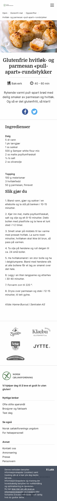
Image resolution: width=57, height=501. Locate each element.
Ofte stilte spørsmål (13, 404)
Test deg (7, 412)
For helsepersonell (12, 432)
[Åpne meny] (52, 5)
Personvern (8, 461)
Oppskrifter (31, 13)
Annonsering (9, 452)
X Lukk (50, 469)
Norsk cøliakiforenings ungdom (20, 428)
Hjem (4, 13)
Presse (6, 456)
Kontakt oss (9, 448)
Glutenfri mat (16, 13)
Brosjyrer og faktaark (14, 408)
